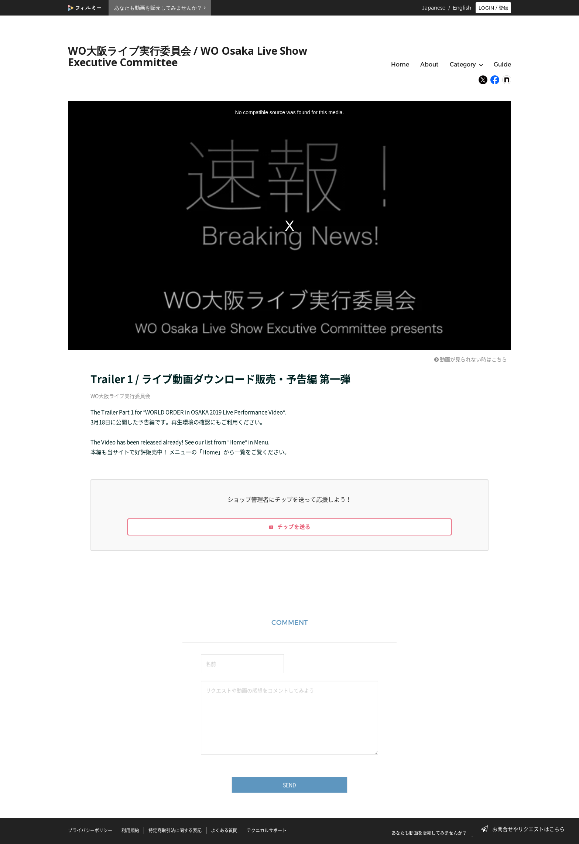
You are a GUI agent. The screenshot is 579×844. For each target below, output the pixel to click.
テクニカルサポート (267, 830)
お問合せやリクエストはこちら (525, 829)
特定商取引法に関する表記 (175, 830)
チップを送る (289, 528)
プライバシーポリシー (90, 830)
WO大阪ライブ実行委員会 (120, 395)
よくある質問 (224, 830)
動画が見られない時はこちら (470, 359)
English (462, 7)
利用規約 (130, 830)
